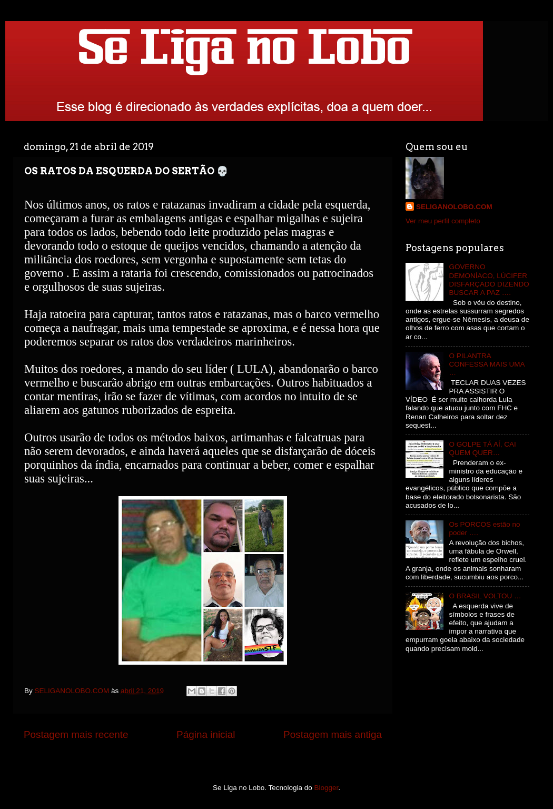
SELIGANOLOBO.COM (454, 207)
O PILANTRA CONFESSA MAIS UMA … (486, 364)
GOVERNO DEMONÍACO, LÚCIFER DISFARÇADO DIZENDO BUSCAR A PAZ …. (489, 280)
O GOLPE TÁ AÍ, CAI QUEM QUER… (482, 448)
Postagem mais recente (76, 734)
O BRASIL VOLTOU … (485, 596)
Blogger (326, 788)
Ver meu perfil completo (443, 221)
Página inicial (205, 734)
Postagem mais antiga (332, 734)
